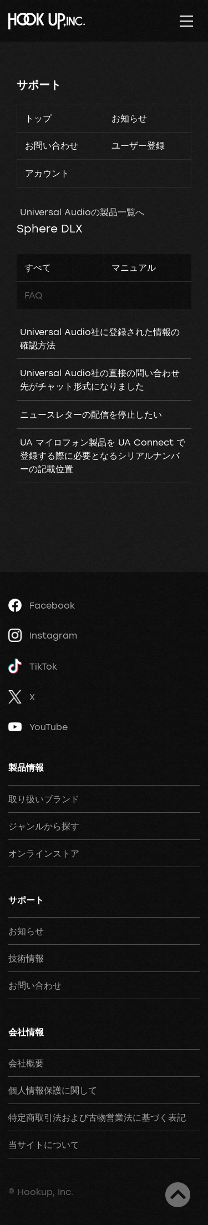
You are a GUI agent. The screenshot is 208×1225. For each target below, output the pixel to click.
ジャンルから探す (43, 826)
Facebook (41, 605)
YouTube (38, 727)
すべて (37, 267)
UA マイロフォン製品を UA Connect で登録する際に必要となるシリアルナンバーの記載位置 (102, 455)
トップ (38, 118)
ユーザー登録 (138, 145)
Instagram (42, 635)
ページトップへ (177, 1194)
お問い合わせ (51, 145)
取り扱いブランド (43, 799)
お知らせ (129, 118)
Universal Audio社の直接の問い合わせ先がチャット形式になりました (100, 379)
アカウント (47, 173)
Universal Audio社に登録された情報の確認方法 (100, 338)
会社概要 (26, 1063)
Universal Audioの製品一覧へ (82, 212)
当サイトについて (43, 1144)
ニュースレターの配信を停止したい (91, 414)
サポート (39, 84)
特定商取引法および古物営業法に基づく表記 (97, 1117)
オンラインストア (43, 853)
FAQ (33, 295)
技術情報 (26, 958)
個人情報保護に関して (52, 1090)
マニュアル (133, 267)
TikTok (32, 666)
